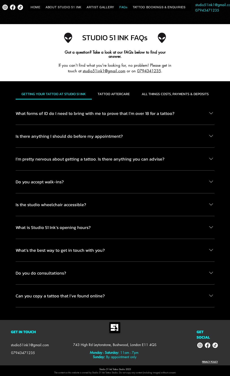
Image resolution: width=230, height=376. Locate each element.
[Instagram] (5, 7)
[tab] (54, 93)
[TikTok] (20, 7)
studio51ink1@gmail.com (104, 70)
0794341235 (149, 70)
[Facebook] (12, 7)
